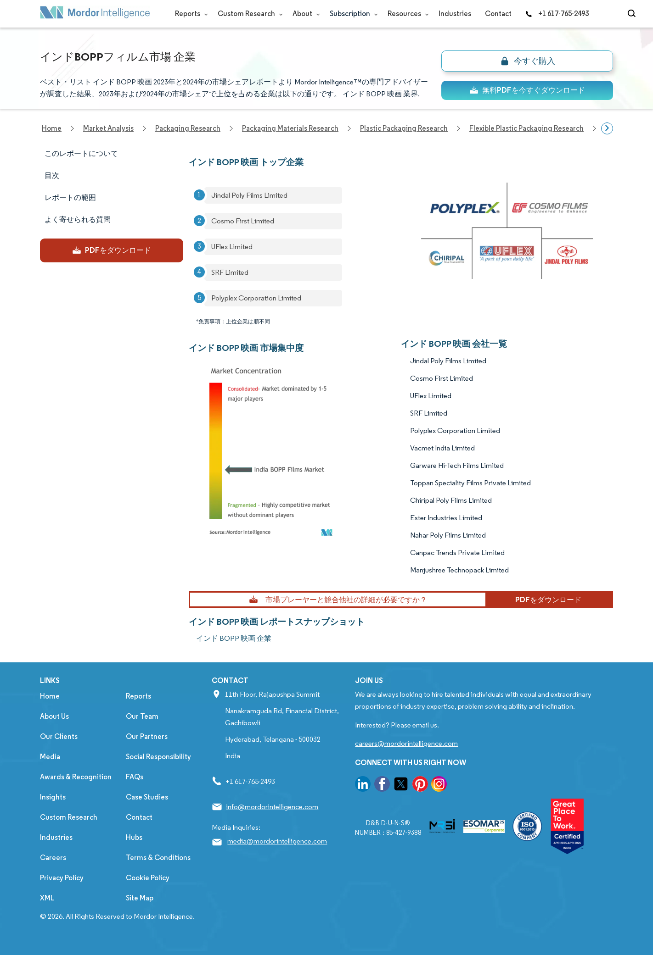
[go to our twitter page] (401, 785)
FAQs (134, 776)
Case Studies (147, 797)
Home (50, 696)
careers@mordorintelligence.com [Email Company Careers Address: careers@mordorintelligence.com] (406, 743)
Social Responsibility (158, 756)
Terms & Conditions (158, 857)
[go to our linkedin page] (363, 785)
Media (50, 756)
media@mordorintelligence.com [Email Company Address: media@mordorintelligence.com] (277, 841)
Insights (53, 797)
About (304, 13)
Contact (498, 13)
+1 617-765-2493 (557, 13)
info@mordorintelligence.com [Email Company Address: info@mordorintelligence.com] (272, 806)
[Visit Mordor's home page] (95, 14)
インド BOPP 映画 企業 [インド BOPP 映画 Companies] (233, 638)
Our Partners (147, 736)
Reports (189, 13)
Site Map (139, 898)
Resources (406, 13)
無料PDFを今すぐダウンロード (527, 90)
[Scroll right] (607, 128)
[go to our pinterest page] (420, 785)
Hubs (134, 837)
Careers (53, 857)
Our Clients (59, 736)
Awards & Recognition (76, 776)
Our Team (142, 716)
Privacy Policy (62, 877)
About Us (54, 716)
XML (47, 898)
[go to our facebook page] (382, 785)
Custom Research (248, 13)
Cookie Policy (147, 877)
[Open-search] (633, 14)
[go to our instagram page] (439, 785)
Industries (455, 13)
